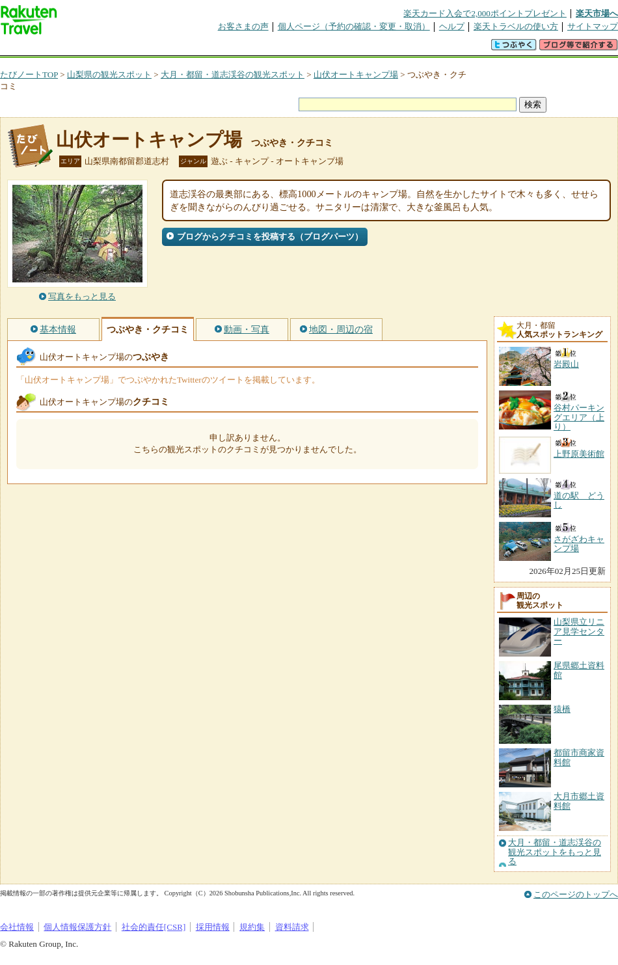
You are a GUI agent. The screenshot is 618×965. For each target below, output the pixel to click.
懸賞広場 (152, 48)
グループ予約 (259, 48)
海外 (99, 48)
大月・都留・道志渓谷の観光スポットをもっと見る (554, 852)
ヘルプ (451, 26)
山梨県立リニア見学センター (579, 631)
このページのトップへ (575, 894)
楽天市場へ (597, 13)
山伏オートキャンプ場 (356, 74)
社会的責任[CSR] (154, 927)
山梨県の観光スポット (109, 74)
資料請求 (292, 927)
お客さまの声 (243, 26)
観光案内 (312, 48)
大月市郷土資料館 (579, 800)
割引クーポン (206, 48)
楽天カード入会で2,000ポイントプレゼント (485, 13)
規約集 (252, 927)
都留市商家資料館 (579, 757)
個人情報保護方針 (77, 927)
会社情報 (17, 927)
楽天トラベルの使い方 (516, 26)
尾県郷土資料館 (579, 669)
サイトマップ (592, 26)
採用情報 (213, 927)
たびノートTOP (29, 74)
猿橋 (562, 709)
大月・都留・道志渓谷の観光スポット (232, 74)
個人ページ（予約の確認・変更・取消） (354, 26)
